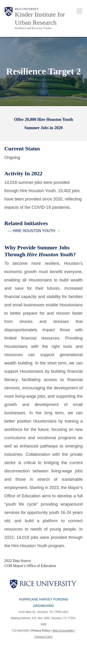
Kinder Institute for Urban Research (40, 18)
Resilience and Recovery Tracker (33, 28)
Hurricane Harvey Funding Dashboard (43, 602)
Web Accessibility (63, 630)
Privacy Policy (40, 630)
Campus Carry (43, 636)
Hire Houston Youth (34, 231)
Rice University (27, 9)
